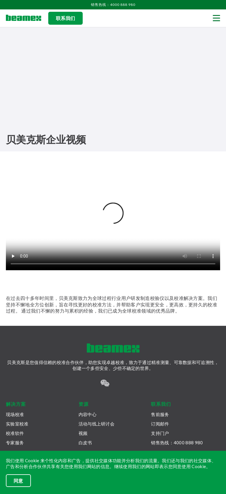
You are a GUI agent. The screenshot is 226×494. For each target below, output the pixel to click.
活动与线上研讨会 (96, 423)
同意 (18, 480)
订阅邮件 (160, 423)
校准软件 (15, 433)
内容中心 (88, 414)
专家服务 (15, 442)
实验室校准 (17, 423)
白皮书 (85, 442)
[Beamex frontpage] (23, 18)
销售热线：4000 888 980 (113, 4)
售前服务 (160, 414)
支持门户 (160, 433)
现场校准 (15, 414)
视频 (83, 433)
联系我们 (65, 18)
